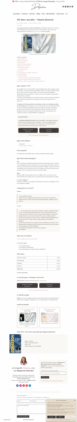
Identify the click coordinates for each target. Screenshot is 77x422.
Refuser (60, 417)
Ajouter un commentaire (23, 405)
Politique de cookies (55, 419)
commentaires (43, 280)
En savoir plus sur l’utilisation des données (52, 380)
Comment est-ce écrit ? (24, 65)
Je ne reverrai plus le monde (27, 309)
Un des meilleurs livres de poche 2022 (27, 239)
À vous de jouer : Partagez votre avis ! (27, 72)
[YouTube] (68, 6)
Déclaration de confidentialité (65, 419)
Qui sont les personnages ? (25, 64)
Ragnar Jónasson (36, 31)
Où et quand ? (21, 62)
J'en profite (61, 1)
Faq (43, 14)
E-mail (34, 401)
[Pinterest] (70, 6)
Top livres (60, 14)
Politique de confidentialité (28, 419)
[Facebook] (63, 6)
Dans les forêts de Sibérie (50, 309)
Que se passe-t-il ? (22, 59)
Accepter (51, 417)
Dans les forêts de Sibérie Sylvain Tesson (29, 79)
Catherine (26, 368)
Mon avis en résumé (23, 67)
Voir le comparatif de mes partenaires (38, 135)
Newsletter (50, 14)
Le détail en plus (22, 74)
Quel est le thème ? (23, 60)
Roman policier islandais (26, 145)
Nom (19, 401)
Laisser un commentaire (23, 416)
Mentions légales (7, 419)
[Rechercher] (66, 13)
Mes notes (20, 71)
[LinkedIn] (72, 6)
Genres (32, 14)
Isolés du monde (22, 76)
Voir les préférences (70, 417)
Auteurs (25, 14)
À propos (16, 14)
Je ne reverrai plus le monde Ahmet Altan (30, 77)
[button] (74, 400)
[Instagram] (65, 6)
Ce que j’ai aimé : (23, 69)
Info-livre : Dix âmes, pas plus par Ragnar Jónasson (31, 81)
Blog (38, 14)
